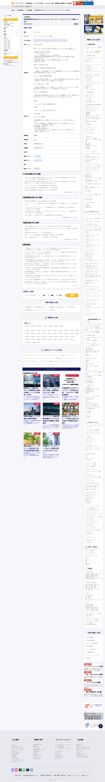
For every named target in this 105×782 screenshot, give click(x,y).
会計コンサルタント (89, 274)
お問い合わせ (18, 775)
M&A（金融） (88, 66)
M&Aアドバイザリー (89, 282)
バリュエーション (71, 355)
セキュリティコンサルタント (91, 293)
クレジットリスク (89, 130)
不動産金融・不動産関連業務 (94, 104)
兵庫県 (77, 333)
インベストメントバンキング (94, 64)
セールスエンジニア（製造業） (92, 619)
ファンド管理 (88, 100)
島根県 (56, 336)
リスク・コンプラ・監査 (93, 396)
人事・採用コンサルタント (91, 266)
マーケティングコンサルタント (92, 299)
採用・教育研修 (88, 390)
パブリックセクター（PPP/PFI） (92, 52)
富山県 (44, 333)
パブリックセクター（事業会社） (92, 326)
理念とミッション (80, 746)
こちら (9, 63)
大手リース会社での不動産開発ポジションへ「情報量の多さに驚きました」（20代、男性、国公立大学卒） (50, 279)
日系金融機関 (28, 307)
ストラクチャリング (29, 358)
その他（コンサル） (92, 313)
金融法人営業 (88, 175)
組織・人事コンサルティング (94, 263)
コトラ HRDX (58, 751)
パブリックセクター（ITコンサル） (93, 221)
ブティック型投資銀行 (49, 307)
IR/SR (86, 361)
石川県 (49, 333)
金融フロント (90, 173)
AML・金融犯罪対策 (89, 408)
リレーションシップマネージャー (92, 167)
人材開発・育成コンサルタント (92, 268)
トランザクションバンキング (91, 168)
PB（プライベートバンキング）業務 (93, 178)
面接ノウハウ (14, 751)
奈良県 (38, 336)
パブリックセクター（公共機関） (92, 332)
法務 (86, 401)
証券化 (63, 355)
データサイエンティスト (90, 539)
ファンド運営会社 (70, 307)
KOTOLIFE (57, 753)
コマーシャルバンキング (93, 163)
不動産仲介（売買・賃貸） (91, 121)
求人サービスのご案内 (17, 748)
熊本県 (60, 339)
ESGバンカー (88, 62)
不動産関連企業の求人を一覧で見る (70, 217)
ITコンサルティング (92, 249)
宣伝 (86, 561)
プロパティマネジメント (90, 111)
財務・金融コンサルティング (94, 271)
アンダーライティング (68, 358)
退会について (85, 775)
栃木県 (71, 330)
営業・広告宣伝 (91, 550)
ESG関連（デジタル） (92, 445)
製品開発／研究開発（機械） (91, 575)
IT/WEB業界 (36, 751)
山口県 (72, 336)
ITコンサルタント (89, 251)
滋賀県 (33, 336)
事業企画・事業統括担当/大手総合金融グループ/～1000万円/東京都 (41, 190)
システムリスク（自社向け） (91, 405)
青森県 (33, 330)
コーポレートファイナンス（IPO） (93, 74)
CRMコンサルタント (89, 254)
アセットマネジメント (90, 109)
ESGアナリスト (88, 60)
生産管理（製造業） (89, 604)
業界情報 (13, 756)
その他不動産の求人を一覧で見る (70, 192)
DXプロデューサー (89, 438)
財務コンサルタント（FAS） (91, 273)
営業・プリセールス (92, 469)
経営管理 (89, 411)
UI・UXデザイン (89, 503)
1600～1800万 (7, 46)
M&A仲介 (87, 283)
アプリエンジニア (89, 534)
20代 (5, 25)
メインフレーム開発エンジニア (92, 509)
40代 (12, 25)
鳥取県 (50, 336)
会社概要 (78, 744)
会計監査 (87, 355)
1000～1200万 (7, 41)
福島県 (60, 330)
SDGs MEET (58, 758)
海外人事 (87, 393)
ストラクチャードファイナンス (92, 75)
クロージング (50, 364)
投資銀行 (51, 361)
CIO (86, 457)
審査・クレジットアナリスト (91, 170)
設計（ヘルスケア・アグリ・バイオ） (93, 599)
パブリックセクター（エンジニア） (93, 432)
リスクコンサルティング (93, 286)
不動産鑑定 (87, 112)
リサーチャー (88, 310)
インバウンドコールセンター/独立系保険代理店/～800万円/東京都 (40, 185)
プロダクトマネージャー (90, 379)
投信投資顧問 (90, 92)
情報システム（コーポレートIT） (92, 485)
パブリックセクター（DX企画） (92, 429)
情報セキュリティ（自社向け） (92, 404)
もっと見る (75, 285)
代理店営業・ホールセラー (91, 145)
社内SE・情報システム (92, 483)
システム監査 (88, 399)
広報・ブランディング (90, 563)
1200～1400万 (7, 43)
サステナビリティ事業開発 (91, 340)
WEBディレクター (89, 500)
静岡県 (66, 333)
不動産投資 (58, 358)
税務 (86, 354)
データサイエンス (91, 537)
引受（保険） (88, 142)
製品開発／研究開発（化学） (91, 576)
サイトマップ (76, 775)
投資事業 (89, 80)
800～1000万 (7, 40)
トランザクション (28, 364)
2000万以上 (6, 49)
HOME (12, 10)
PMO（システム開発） (90, 466)
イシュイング (88, 198)
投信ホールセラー (89, 95)
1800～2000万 (7, 47)
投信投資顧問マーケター (90, 101)
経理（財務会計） (89, 348)
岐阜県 (60, 333)
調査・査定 (87, 144)
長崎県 (55, 339)
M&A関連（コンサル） (92, 280)
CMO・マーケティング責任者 (91, 366)
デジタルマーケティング (90, 497)
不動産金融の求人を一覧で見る (71, 239)
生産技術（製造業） (89, 606)
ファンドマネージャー (90, 94)
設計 (88, 593)
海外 (39, 342)
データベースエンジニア (90, 522)
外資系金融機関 (37, 307)
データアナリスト (89, 542)
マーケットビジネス (92, 151)
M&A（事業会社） (89, 381)
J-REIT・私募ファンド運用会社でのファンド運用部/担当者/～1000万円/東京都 (43, 215)
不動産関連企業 (38, 160)
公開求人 (6, 23)
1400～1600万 (7, 44)
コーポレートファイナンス (31, 355)
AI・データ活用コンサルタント (92, 260)
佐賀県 (49, 339)
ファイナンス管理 (91, 343)
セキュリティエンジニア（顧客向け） (93, 530)
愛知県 (50, 326)
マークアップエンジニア (90, 494)
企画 (86, 367)
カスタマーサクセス (89, 480)
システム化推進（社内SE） (91, 486)
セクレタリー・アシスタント (91, 370)
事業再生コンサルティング (93, 244)
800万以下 (6, 38)
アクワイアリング (89, 196)
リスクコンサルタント (90, 288)
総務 (86, 369)
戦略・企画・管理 (91, 358)
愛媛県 (38, 339)
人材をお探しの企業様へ (84, 0)
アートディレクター (89, 554)
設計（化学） (88, 598)
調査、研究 (87, 306)
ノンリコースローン (40, 364)
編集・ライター (88, 560)
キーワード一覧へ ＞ (51, 369)
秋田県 (49, 330)
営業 (86, 558)
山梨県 (27, 333)
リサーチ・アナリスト (90, 159)
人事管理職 (87, 387)
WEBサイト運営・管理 (90, 489)
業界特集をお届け (37, 744)
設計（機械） (88, 596)
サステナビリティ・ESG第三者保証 (93, 229)
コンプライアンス (89, 402)
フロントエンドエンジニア (91, 511)
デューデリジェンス (42, 361)
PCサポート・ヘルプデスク (91, 488)
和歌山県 (44, 336)
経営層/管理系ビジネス (39, 749)
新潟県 (33, 333)
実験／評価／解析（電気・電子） (92, 584)
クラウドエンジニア (89, 519)
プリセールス (88, 474)
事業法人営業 (88, 176)
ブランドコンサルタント (90, 301)
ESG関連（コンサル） (92, 224)
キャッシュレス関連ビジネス (94, 194)
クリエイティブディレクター (91, 555)
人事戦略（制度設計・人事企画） (92, 388)
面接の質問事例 (15, 753)
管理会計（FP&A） (89, 349)
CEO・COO (88, 413)
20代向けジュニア (37, 756)
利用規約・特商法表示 (46, 775)
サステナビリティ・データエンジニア (93, 447)
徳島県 (27, 339)
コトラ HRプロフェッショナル (62, 744)
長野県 (38, 333)
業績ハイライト (80, 749)
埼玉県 (39, 326)
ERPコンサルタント (89, 253)
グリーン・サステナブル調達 (91, 610)
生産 (88, 602)
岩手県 (38, 330)
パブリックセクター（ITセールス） (93, 433)
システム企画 (88, 460)
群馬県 (77, 330)
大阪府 (56, 326)
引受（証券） (88, 190)
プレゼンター (88, 98)
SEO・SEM (87, 501)
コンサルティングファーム (41, 310)
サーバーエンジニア (89, 528)
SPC (56, 361)
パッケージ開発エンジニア (91, 508)
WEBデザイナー (88, 498)
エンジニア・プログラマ (93, 506)
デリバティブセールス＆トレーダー (93, 158)
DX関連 (88, 436)
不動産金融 (36, 168)
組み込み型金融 (88, 199)
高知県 (44, 339)
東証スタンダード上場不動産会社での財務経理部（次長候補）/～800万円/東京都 (44, 234)
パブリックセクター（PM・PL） (92, 430)
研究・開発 (89, 571)
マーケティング (88, 363)
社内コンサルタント (89, 458)
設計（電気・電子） (89, 595)
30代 (8, 25)
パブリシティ (79, 751)
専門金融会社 (60, 307)
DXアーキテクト (89, 441)
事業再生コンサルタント (90, 246)
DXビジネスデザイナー (90, 440)
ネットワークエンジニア (90, 527)
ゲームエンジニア (89, 531)
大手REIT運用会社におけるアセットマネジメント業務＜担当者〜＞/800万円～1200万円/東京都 (47, 226)
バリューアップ (44, 355)
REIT (34, 361)
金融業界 (35, 746)
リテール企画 (88, 191)
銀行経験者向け (37, 758)
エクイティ (62, 361)
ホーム (13, 744)
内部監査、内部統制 (89, 398)
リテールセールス (89, 179)
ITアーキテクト (88, 257)
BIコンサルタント (89, 256)
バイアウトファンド (54, 355)
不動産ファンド (88, 88)
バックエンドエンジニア (90, 512)
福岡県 (61, 326)
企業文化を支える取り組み (83, 748)
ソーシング (51, 358)
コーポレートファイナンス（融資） (93, 165)
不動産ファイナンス (89, 106)
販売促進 (87, 564)
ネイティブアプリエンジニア (91, 521)
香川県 (33, 339)
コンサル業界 (36, 748)
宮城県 (44, 330)
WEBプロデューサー (89, 495)
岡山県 (61, 336)
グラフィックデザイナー (90, 552)
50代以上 (6, 27)
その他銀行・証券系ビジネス (94, 183)
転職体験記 (14, 755)
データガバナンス (89, 541)
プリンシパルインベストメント (92, 82)
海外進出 (89, 416)
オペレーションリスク (90, 133)
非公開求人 (12, 23)
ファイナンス (70, 361)
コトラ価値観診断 (59, 746)
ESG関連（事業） (91, 335)
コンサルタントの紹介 (17, 749)
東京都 (35, 135)
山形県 (55, 330)
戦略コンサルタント (89, 237)
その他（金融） (91, 202)
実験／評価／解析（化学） (91, 587)
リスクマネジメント (92, 127)
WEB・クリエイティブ (92, 492)
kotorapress (58, 755)
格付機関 (87, 205)
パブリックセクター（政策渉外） (92, 331)
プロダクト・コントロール (91, 352)
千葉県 (45, 326)
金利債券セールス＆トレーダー (92, 156)
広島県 (67, 336)
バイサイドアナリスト (90, 97)
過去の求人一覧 (15, 762)
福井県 (55, 333)
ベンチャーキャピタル (90, 89)
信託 (86, 185)
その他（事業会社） (89, 382)
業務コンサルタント (89, 241)
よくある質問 (14, 758)
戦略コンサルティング (92, 235)
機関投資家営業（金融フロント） (92, 181)
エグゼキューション (41, 358)
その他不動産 (29, 10)
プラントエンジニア (89, 612)
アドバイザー (27, 361)
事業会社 (52, 310)
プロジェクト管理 (91, 463)
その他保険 (87, 148)
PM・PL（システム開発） (91, 465)
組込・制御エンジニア (90, 533)
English (92, 0)
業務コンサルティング (92, 239)
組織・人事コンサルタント (91, 265)
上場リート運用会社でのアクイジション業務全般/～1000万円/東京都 (41, 237)
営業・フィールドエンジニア (94, 617)
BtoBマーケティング (89, 364)
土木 (86, 122)
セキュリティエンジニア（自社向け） (93, 407)
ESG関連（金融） (91, 55)
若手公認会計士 (37, 755)
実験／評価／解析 (91, 582)
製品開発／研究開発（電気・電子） (93, 573)
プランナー (87, 557)
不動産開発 (87, 113)
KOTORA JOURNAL (60, 756)
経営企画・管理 (91, 453)
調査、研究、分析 (91, 304)
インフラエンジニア (89, 525)
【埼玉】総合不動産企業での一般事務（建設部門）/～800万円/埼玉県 (41, 187)
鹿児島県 (28, 342)
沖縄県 (34, 342)
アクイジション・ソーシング (91, 108)
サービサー (87, 204)
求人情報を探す (20, 10)
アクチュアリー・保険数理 (91, 138)
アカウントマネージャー (90, 475)
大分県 (66, 339)
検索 (72, 295)
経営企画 (87, 360)
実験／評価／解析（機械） (91, 586)
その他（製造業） (89, 615)
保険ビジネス (90, 136)
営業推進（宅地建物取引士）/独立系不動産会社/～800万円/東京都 (40, 201)
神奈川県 (33, 326)
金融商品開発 (88, 161)
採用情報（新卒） (80, 755)
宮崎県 (71, 339)
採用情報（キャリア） (82, 753)
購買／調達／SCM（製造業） (91, 607)
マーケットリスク (89, 132)
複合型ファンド (88, 86)
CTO (86, 455)
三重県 (71, 333)
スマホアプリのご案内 (17, 760)
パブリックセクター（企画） (94, 324)
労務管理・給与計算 (89, 391)
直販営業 (87, 147)
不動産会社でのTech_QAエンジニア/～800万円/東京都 (38, 232)
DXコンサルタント (89, 259)
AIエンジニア (88, 443)
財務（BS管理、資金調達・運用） (92, 351)
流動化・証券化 (88, 77)
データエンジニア (89, 524)
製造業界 (35, 753)
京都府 (27, 336)
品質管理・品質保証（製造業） (92, 609)
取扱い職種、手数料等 (59, 775)
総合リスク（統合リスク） (91, 129)
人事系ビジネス (91, 385)
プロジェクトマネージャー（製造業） (93, 613)
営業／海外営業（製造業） (91, 624)
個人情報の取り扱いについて (30, 775)
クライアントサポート (90, 378)
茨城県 (66, 330)
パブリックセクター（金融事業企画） (93, 51)
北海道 (27, 330)
